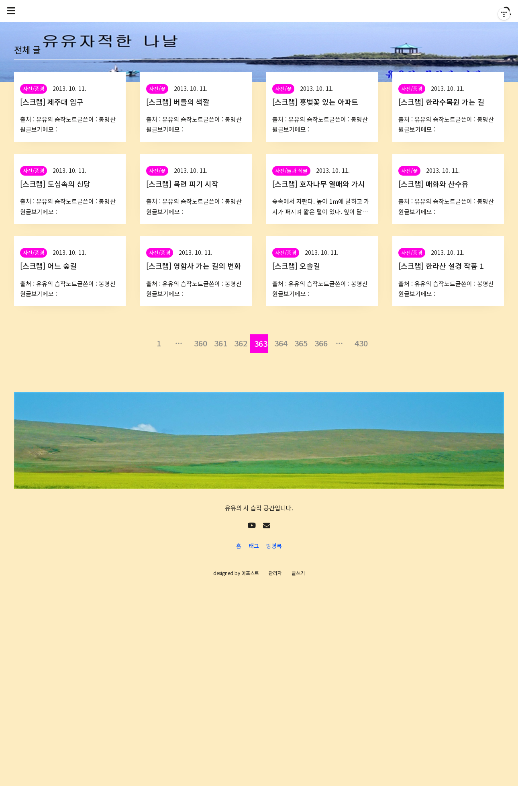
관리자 (275, 572)
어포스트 (250, 572)
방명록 (274, 546)
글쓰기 (298, 572)
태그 (254, 546)
